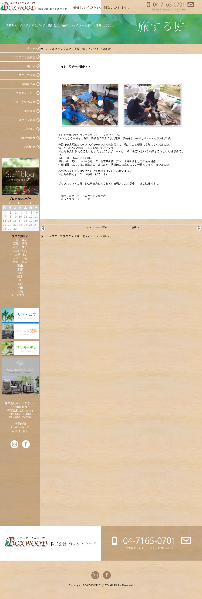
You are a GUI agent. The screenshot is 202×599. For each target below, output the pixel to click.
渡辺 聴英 (20, 243)
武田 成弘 (20, 247)
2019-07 (20, 202)
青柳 (20, 273)
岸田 (20, 287)
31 (20, 228)
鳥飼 (20, 284)
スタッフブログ (61, 48)
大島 (20, 291)
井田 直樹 (20, 239)
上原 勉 (79, 48)
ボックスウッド (20, 295)
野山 (20, 265)
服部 (20, 269)
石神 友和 (20, 250)
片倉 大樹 (20, 258)
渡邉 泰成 (20, 261)
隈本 (20, 276)
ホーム (44, 48)
